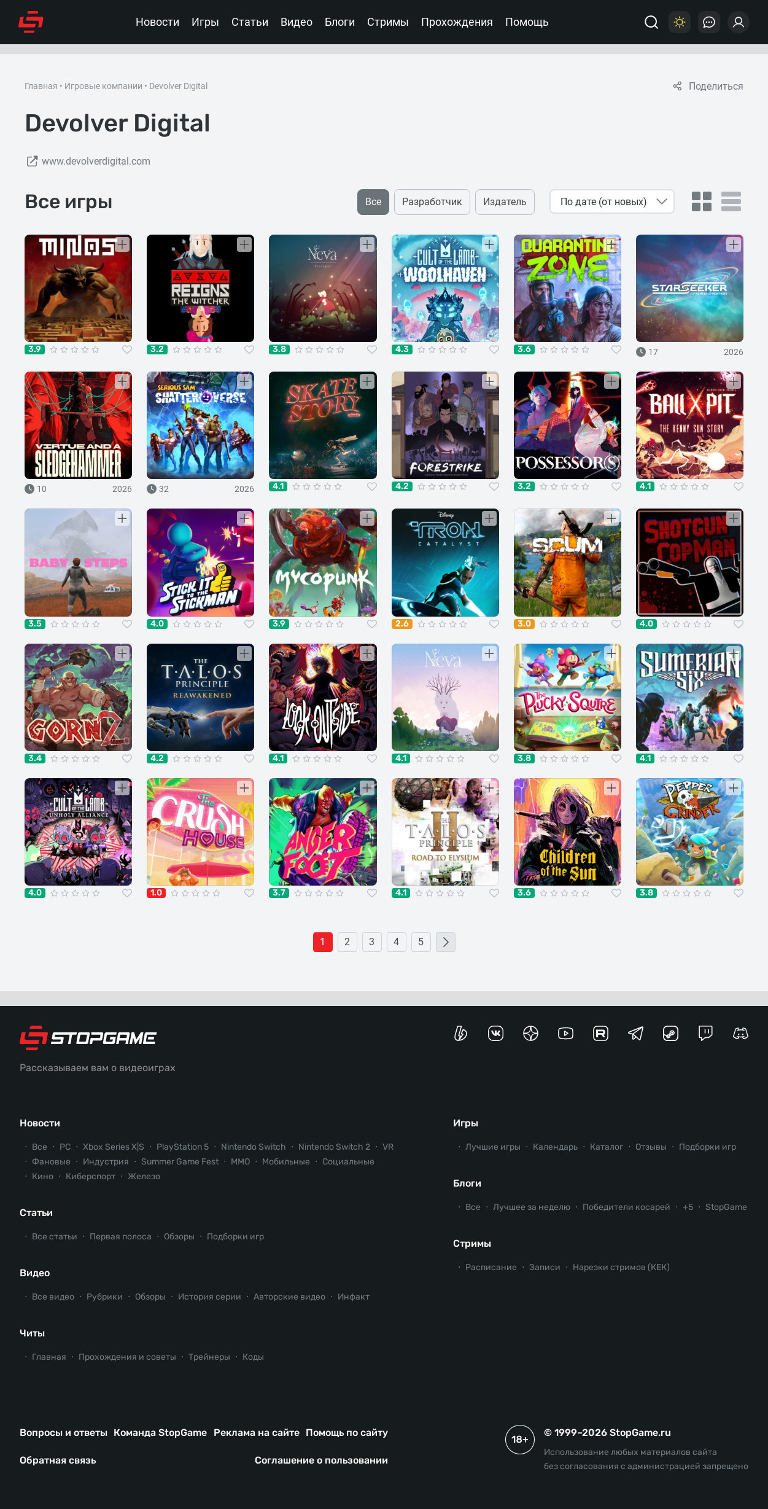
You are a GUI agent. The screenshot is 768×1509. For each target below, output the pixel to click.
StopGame (726, 1207)
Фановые (51, 1161)
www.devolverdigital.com (87, 161)
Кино (42, 1176)
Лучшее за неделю (531, 1207)
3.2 (157, 349)
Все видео (53, 1297)
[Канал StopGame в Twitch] (705, 1033)
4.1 (278, 486)
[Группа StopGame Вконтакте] (495, 1033)
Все (39, 1147)
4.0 (157, 624)
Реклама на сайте (257, 1432)
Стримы (388, 21)
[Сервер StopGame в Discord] (740, 1033)
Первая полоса (121, 1236)
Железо (144, 1176)
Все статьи (54, 1236)
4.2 (402, 486)
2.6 (402, 624)
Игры (205, 21)
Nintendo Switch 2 (334, 1147)
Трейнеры (209, 1357)
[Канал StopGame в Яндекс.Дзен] (530, 1033)
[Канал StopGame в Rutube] (600, 1033)
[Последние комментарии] (709, 22)
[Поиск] (651, 22)
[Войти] (738, 22)
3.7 (279, 893)
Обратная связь (58, 1460)
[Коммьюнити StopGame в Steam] (670, 1033)
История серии (209, 1297)
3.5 (35, 624)
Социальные (348, 1161)
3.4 (35, 758)
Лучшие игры (493, 1147)
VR (388, 1147)
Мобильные (286, 1161)
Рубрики (105, 1297)
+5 (688, 1207)
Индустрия (106, 1161)
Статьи (249, 21)
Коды (253, 1357)
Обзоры (179, 1236)
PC (65, 1147)
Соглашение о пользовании (321, 1460)
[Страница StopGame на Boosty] (460, 1033)
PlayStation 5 (183, 1147)
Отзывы (651, 1147)
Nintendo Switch (253, 1147)
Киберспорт (90, 1176)
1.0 (156, 893)
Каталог (606, 1147)
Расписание (491, 1267)
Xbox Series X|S (113, 1147)
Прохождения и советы (127, 1357)
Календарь (555, 1147)
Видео (296, 21)
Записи (544, 1267)
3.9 (34, 349)
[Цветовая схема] (680, 22)
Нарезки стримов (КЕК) (621, 1267)
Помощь (527, 21)
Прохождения (457, 21)
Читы (32, 1333)
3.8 (279, 349)
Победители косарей (626, 1207)
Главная (41, 86)
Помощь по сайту (347, 1432)
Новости (157, 21)
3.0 (524, 624)
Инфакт (354, 1297)
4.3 (402, 349)
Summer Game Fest (180, 1161)
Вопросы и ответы (63, 1432)
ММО (240, 1161)
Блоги (340, 21)
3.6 (524, 349)
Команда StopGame (160, 1432)
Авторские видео (289, 1297)
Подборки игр (235, 1236)
